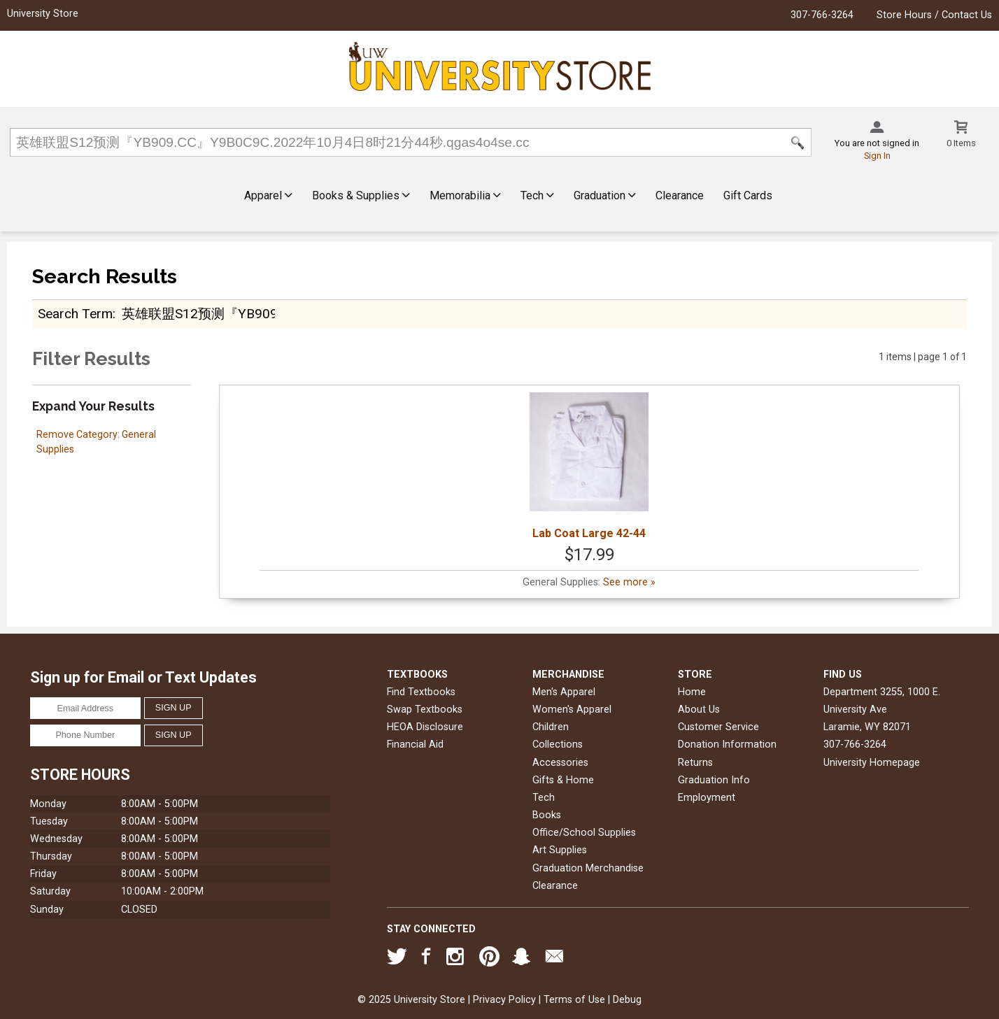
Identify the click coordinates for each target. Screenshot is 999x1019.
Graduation (605, 195)
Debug (627, 1000)
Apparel (268, 195)
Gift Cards (747, 195)
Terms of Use (574, 1000)
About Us (699, 709)
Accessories (560, 763)
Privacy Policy (504, 1000)
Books (546, 815)
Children (550, 727)
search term (75, 314)
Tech (537, 195)
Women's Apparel (571, 709)
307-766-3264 (822, 15)
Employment (706, 798)
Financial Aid (415, 744)
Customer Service (718, 727)
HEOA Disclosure (425, 727)
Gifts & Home (563, 780)
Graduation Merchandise (588, 868)
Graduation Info (714, 780)
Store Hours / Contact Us (934, 15)
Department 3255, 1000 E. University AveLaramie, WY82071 (881, 709)
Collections (557, 744)
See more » (629, 582)
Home (692, 692)
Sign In (877, 155)
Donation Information (727, 744)
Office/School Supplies (584, 833)
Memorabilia (465, 195)
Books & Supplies (361, 195)
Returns (695, 763)
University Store (42, 14)
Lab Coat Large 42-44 (589, 466)
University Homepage (871, 763)
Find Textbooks (421, 692)
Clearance (680, 195)
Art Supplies (559, 850)
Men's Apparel (563, 692)
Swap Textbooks (424, 709)
